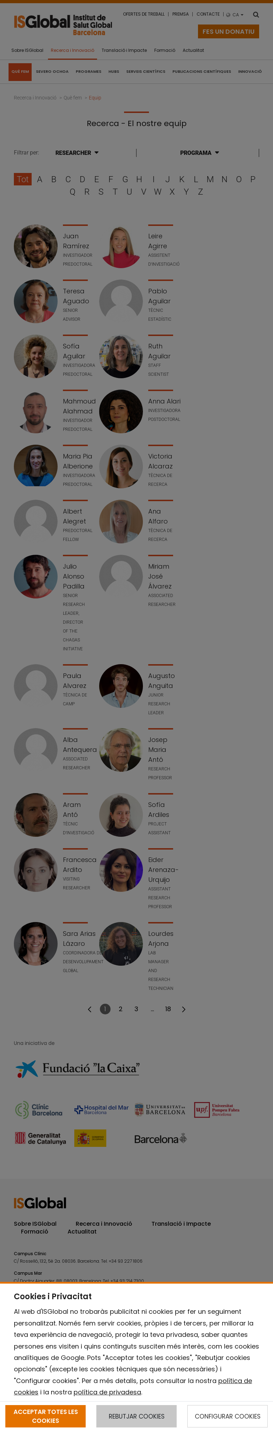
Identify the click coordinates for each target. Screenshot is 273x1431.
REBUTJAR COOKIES (137, 1416)
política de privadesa (107, 1392)
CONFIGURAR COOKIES (228, 1416)
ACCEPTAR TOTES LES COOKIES (46, 1416)
